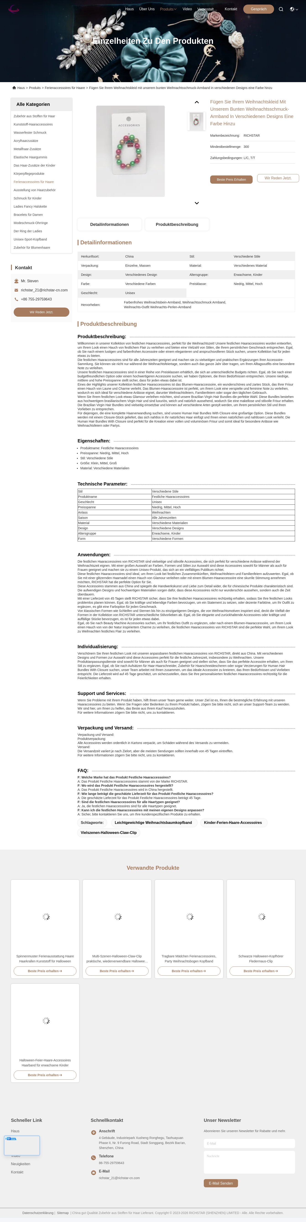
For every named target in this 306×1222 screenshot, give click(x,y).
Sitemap (63, 1213)
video (187, 9)
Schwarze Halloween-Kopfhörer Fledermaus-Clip (260, 958)
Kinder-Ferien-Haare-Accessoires (233, 823)
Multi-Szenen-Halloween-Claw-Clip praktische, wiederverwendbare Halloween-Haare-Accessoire (117, 959)
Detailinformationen (109, 224)
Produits (35, 88)
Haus (129, 9)
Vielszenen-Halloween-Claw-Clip (109, 833)
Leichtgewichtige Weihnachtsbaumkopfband (153, 823)
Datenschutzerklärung (37, 1213)
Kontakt (17, 1172)
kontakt (231, 9)
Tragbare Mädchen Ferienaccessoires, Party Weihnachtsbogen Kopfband (189, 958)
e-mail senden (221, 1183)
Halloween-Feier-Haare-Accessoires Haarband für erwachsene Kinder (45, 1062)
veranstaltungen (208, 9)
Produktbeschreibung (177, 224)
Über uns (147, 9)
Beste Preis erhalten (231, 179)
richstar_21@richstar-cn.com (44, 290)
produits (168, 9)
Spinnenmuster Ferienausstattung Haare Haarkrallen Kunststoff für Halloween (45, 958)
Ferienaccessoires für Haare (65, 88)
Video (15, 1156)
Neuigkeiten (20, 1164)
